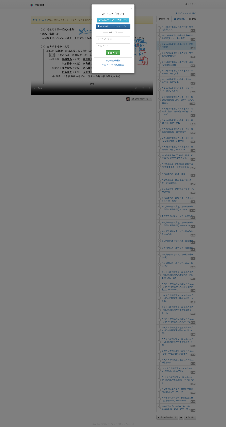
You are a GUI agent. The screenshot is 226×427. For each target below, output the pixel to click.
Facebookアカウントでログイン (113, 26)
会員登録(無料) (113, 60)
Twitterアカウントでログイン (113, 20)
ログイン (113, 53)
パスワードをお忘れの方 (113, 65)
